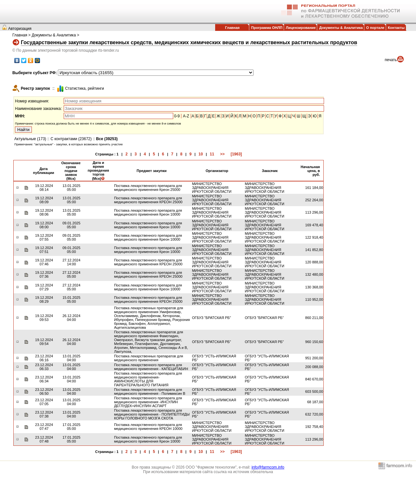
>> (222, 154)
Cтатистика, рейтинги (84, 88)
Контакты (396, 28)
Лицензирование (301, 28)
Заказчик (270, 171)
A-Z (186, 116)
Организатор (217, 171)
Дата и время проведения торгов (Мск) (98, 170)
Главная (232, 28)
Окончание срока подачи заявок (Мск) (70, 170)
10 (201, 154)
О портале (375, 28)
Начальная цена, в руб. (310, 171)
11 (212, 154)
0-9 (177, 116)
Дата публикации (43, 171)
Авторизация (20, 28)
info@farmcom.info (268, 467)
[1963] (236, 154)
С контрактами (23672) (71, 139)
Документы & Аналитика (341, 28)
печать (391, 60)
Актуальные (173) (30, 139)
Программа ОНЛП (266, 28)
